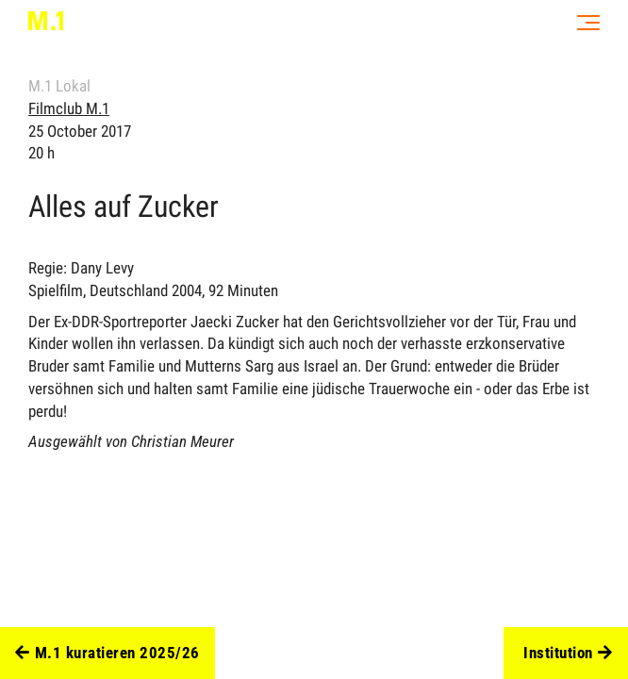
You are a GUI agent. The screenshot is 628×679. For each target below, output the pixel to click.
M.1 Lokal (59, 85)
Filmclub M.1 (68, 108)
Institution (567, 653)
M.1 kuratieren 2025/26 (107, 653)
